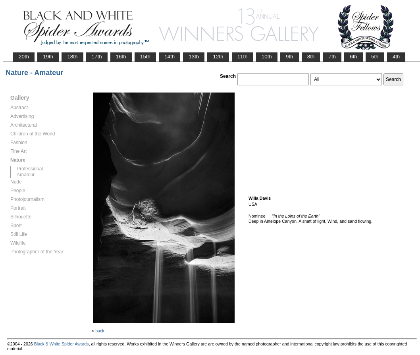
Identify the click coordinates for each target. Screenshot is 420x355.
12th (217, 57)
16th (121, 57)
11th (242, 57)
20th (23, 57)
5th (375, 57)
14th (169, 57)
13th (193, 57)
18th (72, 57)
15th (145, 57)
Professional (30, 169)
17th (96, 57)
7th (332, 57)
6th (353, 57)
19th (48, 57)
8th (311, 57)
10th (266, 57)
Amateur (26, 175)
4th (396, 57)
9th (289, 57)
